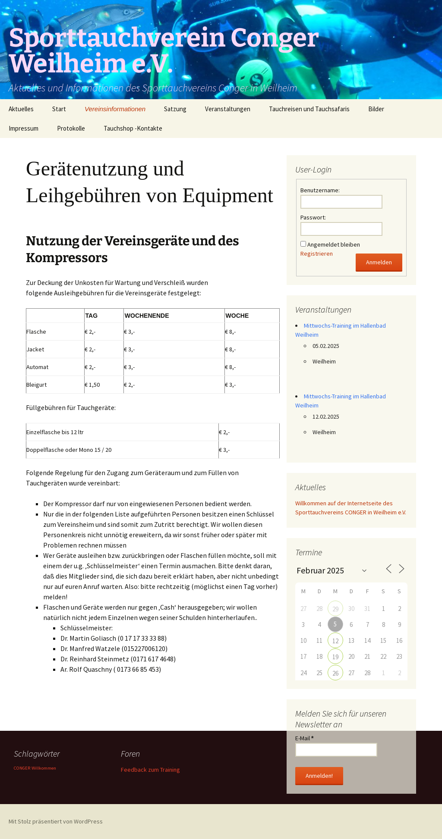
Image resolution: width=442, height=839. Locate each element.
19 (335, 657)
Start (59, 109)
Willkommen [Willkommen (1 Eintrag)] (44, 768)
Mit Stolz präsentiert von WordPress (56, 821)
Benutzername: (320, 190)
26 (335, 673)
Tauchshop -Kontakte (133, 128)
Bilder (376, 109)
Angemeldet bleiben (333, 244)
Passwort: (313, 217)
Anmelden (379, 262)
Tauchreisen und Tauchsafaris (309, 109)
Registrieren (316, 253)
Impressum (23, 128)
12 (335, 641)
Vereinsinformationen (115, 109)
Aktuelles (21, 109)
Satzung (175, 109)
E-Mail (304, 738)
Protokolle (71, 128)
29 (335, 609)
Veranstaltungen (227, 109)
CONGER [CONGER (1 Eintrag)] (22, 768)
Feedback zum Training (150, 769)
